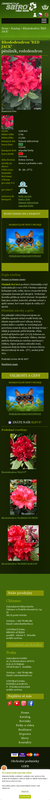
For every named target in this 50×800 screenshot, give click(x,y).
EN (46, 14)
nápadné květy (26, 205)
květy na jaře (25, 196)
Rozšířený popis (10, 364)
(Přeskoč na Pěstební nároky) (14, 280)
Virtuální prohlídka (25, 644)
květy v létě (24, 199)
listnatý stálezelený (28, 202)
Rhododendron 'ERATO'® (14, 472)
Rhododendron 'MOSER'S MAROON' (19, 563)
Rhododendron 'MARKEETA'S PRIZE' (20, 518)
